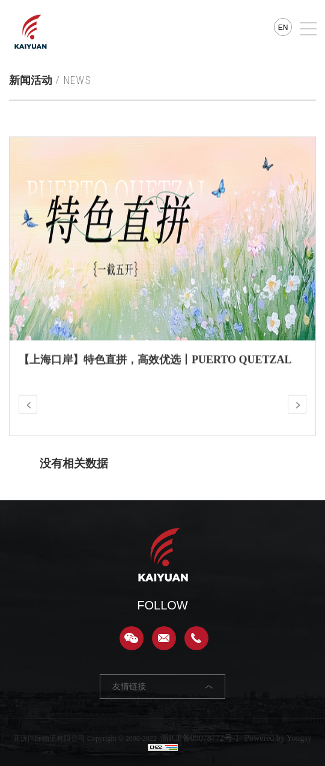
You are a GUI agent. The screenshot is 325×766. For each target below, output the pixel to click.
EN (283, 27)
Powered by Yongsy (278, 738)
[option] (162, 261)
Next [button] (309, 262)
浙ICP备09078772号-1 (199, 738)
